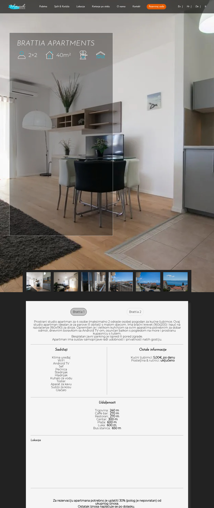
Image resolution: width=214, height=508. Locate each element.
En (179, 6)
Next (26, 281)
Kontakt (136, 6)
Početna (43, 6)
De (197, 6)
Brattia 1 (78, 312)
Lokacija (80, 6)
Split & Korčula (61, 6)
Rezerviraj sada (156, 6)
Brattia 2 (135, 312)
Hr (188, 6)
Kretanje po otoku (101, 6)
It (205, 6)
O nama (121, 6)
